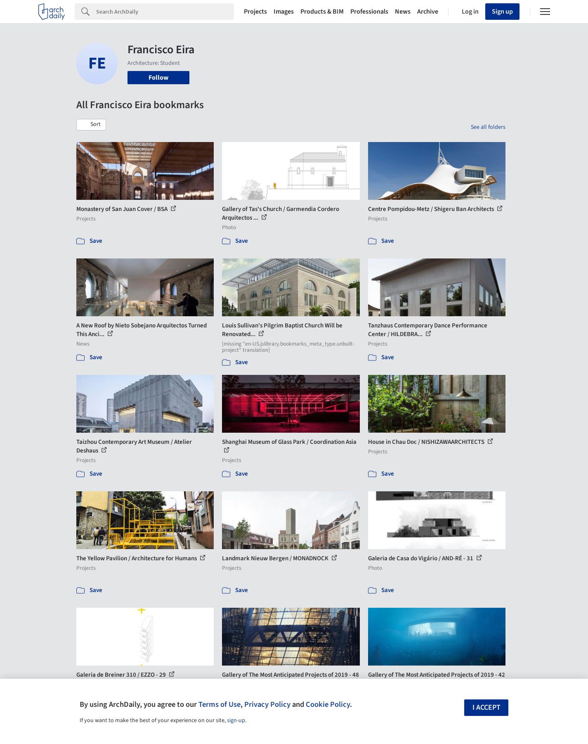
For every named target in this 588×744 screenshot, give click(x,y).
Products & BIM (322, 11)
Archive (427, 11)
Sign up (502, 11)
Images (284, 11)
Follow (158, 77)
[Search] (165, 11)
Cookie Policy (328, 704)
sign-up (236, 720)
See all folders (488, 127)
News (403, 11)
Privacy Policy (267, 704)
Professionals (369, 11)
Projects (255, 11)
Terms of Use (219, 704)
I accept (486, 707)
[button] (91, 124)
